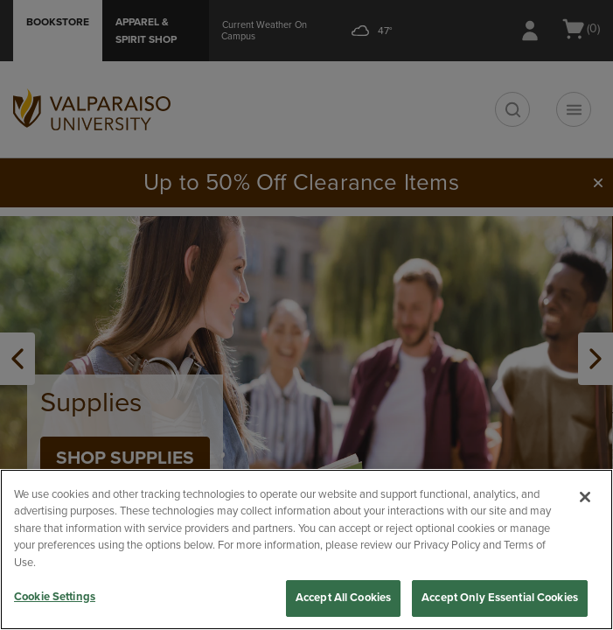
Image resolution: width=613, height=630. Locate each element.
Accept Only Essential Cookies (499, 598)
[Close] (585, 497)
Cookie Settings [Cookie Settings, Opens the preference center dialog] (54, 597)
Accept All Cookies (343, 598)
